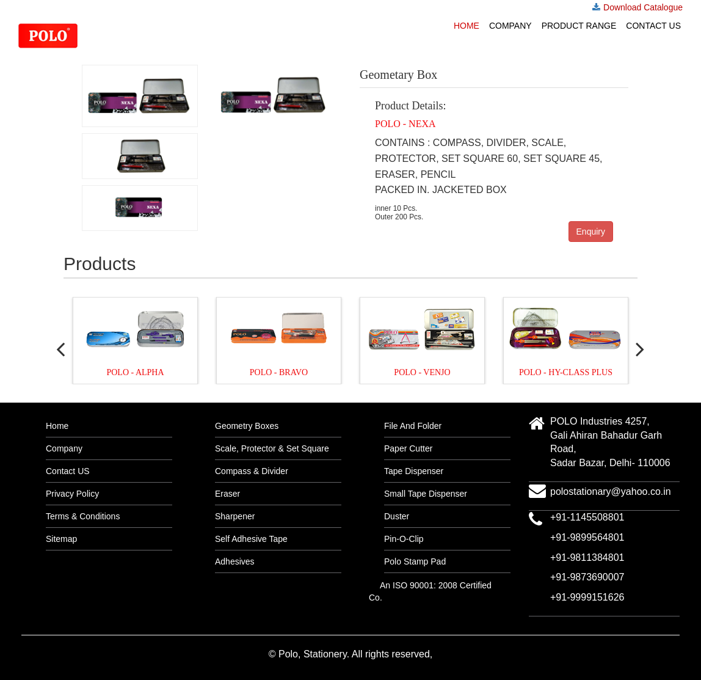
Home (466, 26)
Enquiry (590, 231)
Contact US (653, 26)
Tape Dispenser (413, 471)
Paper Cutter (408, 448)
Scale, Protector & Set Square (272, 448)
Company (510, 26)
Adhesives (235, 561)
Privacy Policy (72, 494)
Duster (396, 516)
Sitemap (61, 539)
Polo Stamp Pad (415, 561)
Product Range (579, 26)
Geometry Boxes (246, 426)
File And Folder (412, 426)
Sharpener (235, 516)
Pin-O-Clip (404, 539)
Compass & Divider (251, 471)
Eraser (227, 494)
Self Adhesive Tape (251, 539)
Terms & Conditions (83, 516)
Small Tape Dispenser (425, 494)
